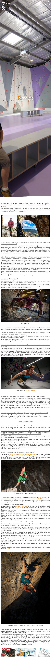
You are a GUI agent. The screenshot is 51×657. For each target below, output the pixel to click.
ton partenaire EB (10, 499)
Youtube (48, 2)
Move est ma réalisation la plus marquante (23, 454)
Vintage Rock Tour (38, 499)
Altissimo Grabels (30, 390)
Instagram (49, 4)
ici (8, 548)
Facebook (46, 4)
